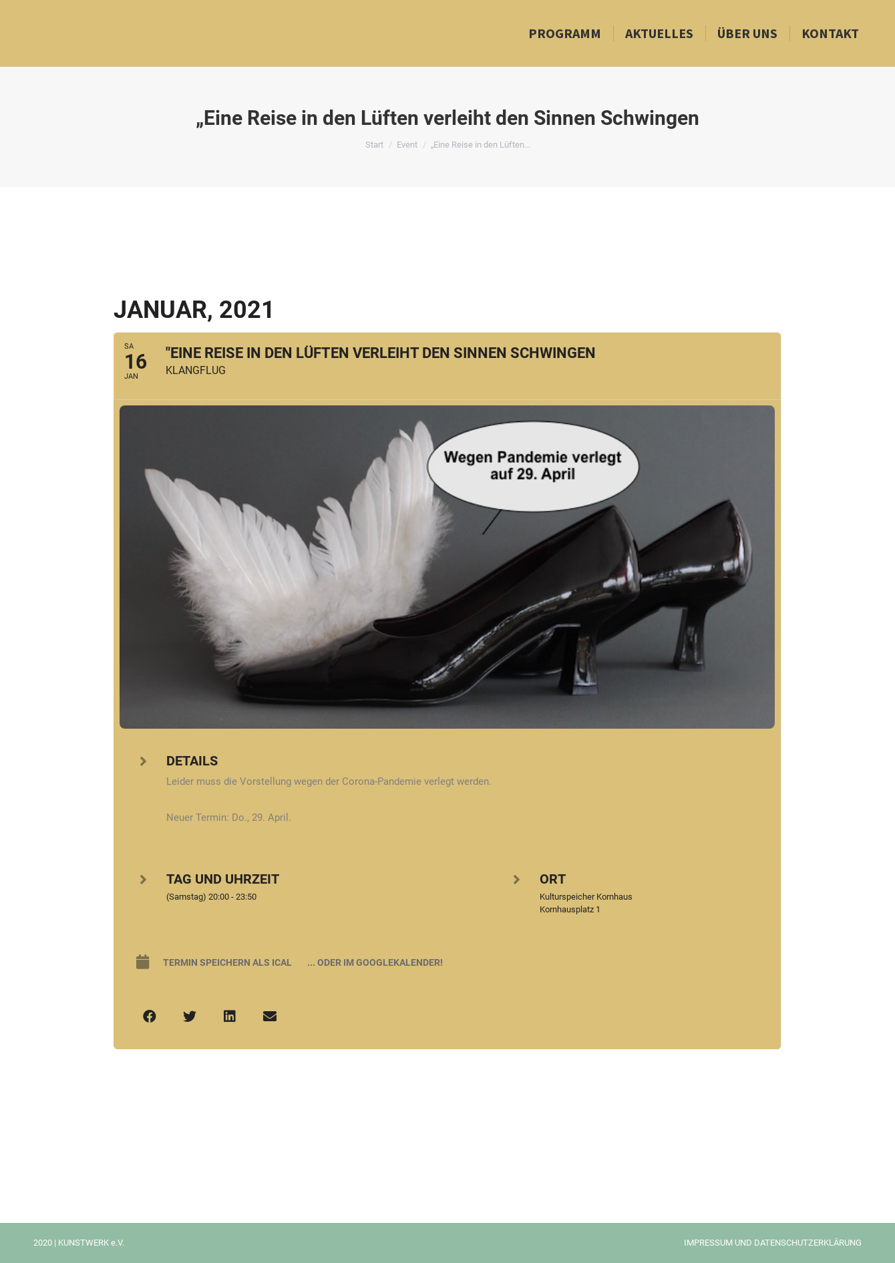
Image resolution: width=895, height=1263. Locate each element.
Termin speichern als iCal (227, 962)
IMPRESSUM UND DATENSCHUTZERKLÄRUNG (773, 1243)
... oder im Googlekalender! (375, 962)
